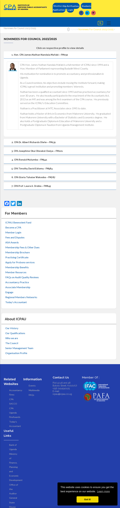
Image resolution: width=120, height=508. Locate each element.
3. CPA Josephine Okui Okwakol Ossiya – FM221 (34, 152)
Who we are (11, 338)
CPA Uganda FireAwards (14, 412)
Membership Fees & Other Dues (22, 247)
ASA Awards (12, 242)
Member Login (13, 232)
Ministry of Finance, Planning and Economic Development (15, 467)
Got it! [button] (87, 499)
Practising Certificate (16, 257)
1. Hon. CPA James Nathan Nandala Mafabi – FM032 (36, 56)
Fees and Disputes (15, 237)
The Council (11, 343)
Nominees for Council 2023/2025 (95, 29)
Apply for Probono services (20, 262)
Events (32, 385)
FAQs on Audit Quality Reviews (22, 277)
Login (70, 9)
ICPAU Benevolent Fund (18, 222)
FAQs (31, 395)
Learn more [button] (103, 491)
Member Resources (15, 272)
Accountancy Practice (17, 282)
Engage (9, 292)
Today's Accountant (16, 302)
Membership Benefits (17, 267)
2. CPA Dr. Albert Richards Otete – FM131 (30, 143)
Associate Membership (17, 287)
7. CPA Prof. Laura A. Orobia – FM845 (28, 187)
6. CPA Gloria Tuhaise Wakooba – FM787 (30, 178)
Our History (11, 328)
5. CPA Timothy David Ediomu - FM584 (29, 169)
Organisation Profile (16, 353)
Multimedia (34, 390)
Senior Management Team (19, 348)
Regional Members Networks (21, 297)
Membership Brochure (17, 252)
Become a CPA (13, 227)
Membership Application (66, 6)
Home (73, 29)
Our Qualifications (15, 333)
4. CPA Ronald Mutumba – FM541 (26, 160)
